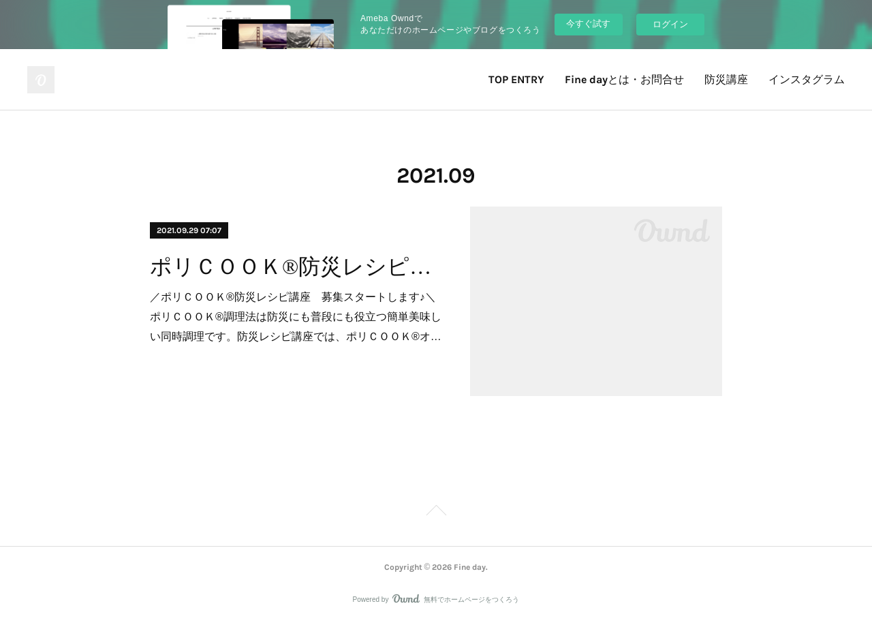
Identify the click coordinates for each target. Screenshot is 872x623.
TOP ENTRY (516, 79)
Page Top (436, 512)
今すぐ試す (588, 23)
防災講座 (726, 79)
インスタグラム (806, 79)
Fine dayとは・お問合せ (624, 79)
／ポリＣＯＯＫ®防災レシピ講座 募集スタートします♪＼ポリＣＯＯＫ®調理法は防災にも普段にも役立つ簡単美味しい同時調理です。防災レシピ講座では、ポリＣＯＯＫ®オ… (295, 316)
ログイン (670, 24)
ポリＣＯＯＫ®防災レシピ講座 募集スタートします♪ (298, 266)
